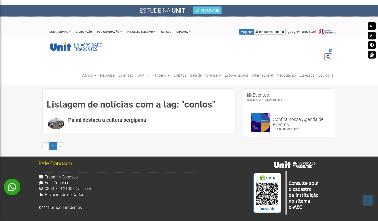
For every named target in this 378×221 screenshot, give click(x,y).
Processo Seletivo (140, 32)
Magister (247, 32)
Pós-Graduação (108, 32)
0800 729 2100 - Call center (67, 188)
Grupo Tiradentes (327, 32)
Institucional (58, 32)
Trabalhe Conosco (58, 177)
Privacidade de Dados (61, 194)
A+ (372, 26)
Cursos (166, 32)
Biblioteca (264, 32)
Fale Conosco (54, 182)
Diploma (182, 32)
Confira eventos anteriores (265, 100)
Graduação (84, 32)
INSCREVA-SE (207, 10)
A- (372, 35)
